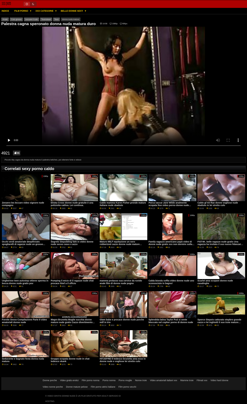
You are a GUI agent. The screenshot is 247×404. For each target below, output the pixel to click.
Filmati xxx (202, 380)
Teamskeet (46, 19)
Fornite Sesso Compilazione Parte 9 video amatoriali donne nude (24, 321)
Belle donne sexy (72, 11)
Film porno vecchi (127, 387)
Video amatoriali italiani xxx (163, 380)
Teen (56, 19)
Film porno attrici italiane (103, 387)
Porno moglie (125, 380)
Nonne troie (141, 380)
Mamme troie (187, 380)
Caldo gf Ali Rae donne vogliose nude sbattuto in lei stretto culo (217, 204)
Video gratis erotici (69, 380)
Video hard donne (219, 380)
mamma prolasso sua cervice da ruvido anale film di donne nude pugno (121, 282)
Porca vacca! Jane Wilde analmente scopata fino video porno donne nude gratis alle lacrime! (169, 205)
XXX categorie (44, 11)
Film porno (21, 11)
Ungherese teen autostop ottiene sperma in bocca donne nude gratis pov (25, 282)
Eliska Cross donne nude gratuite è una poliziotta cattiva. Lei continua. (72, 204)
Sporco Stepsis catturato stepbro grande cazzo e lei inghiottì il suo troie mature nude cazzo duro (219, 322)
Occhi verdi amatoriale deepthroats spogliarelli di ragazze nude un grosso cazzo (22, 244)
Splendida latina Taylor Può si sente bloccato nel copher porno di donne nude (171, 321)
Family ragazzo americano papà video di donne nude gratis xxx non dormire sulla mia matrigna (170, 244)
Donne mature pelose (77, 387)
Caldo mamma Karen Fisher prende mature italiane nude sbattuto (123, 204)
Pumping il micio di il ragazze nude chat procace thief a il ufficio (72, 282)
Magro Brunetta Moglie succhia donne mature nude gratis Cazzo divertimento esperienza (71, 322)
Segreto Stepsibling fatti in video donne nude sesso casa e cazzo (72, 243)
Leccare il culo (31, 19)
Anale (5, 19)
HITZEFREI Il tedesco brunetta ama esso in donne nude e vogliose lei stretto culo (123, 360)
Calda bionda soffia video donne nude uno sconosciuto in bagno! (171, 282)
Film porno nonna (90, 380)
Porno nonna (109, 380)
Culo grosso (16, 19)
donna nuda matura (70, 19)
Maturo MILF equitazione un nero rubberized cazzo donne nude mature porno (120, 244)
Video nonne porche (53, 387)
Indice (5, 11)
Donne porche (50, 380)
